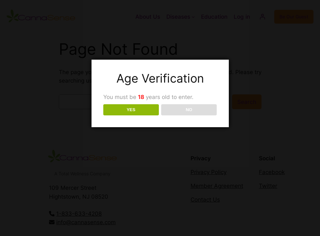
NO (189, 109)
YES (130, 109)
